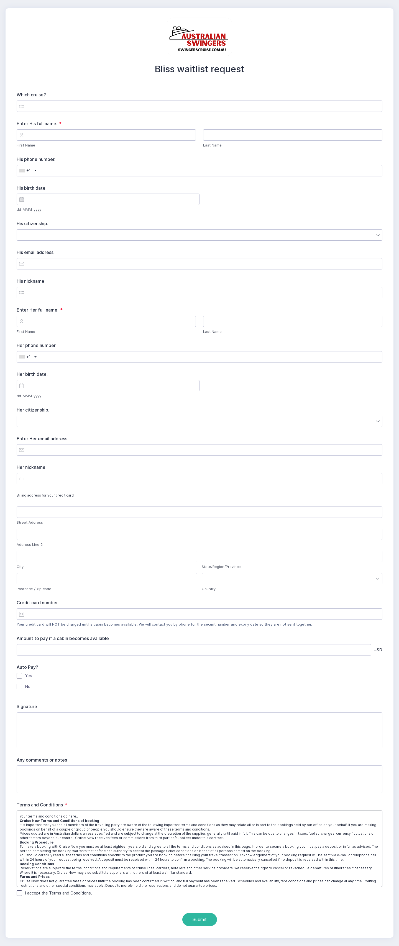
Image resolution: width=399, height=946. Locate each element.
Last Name (212, 145)
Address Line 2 (30, 544)
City (20, 566)
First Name (26, 145)
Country (209, 589)
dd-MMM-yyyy (29, 209)
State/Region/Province (221, 566)
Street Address (30, 522)
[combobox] (27, 170)
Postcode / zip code (34, 589)
